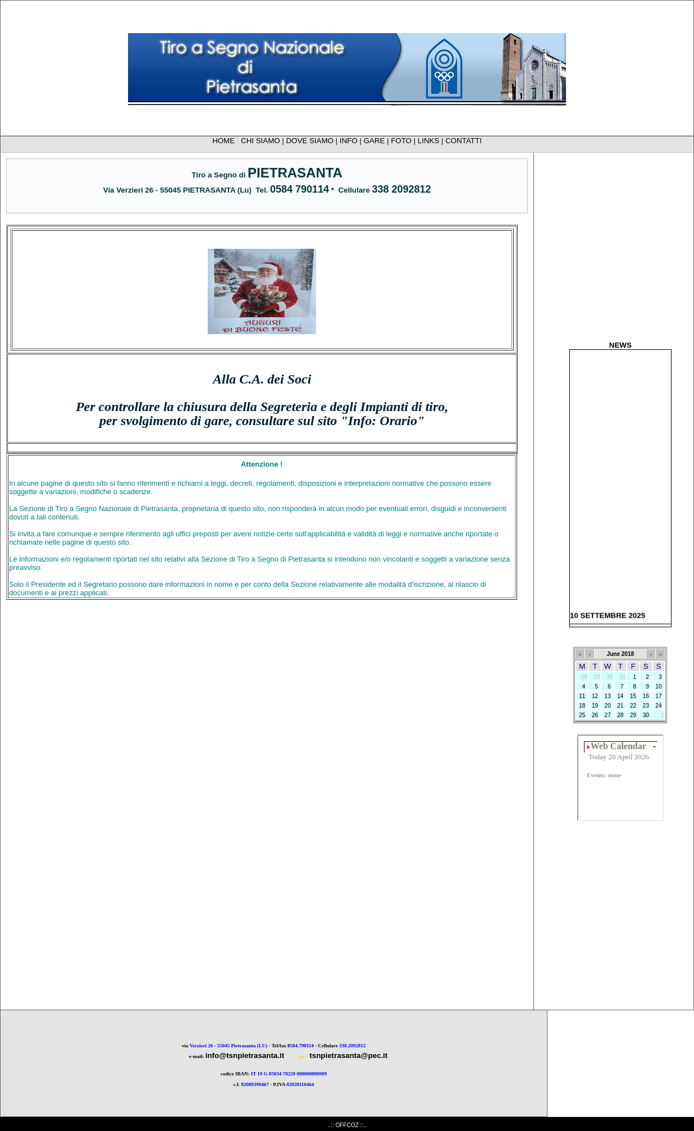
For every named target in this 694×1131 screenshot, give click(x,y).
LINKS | (431, 140)
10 (659, 686)
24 (659, 706)
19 (595, 706)
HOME (223, 140)
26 (595, 715)
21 (620, 706)
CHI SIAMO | (263, 140)
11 (582, 696)
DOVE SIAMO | (312, 140)
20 (608, 706)
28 (620, 715)
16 (646, 696)
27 (608, 715)
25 (582, 715)
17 (659, 696)
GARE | (377, 140)
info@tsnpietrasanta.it (245, 1055)
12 (595, 696)
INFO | (352, 140)
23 (646, 706)
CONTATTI (463, 140)
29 (633, 715)
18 (582, 706)
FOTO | (404, 140)
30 (646, 715)
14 (620, 696)
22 (633, 706)
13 (608, 696)
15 (633, 696)
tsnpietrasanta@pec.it (348, 1055)
